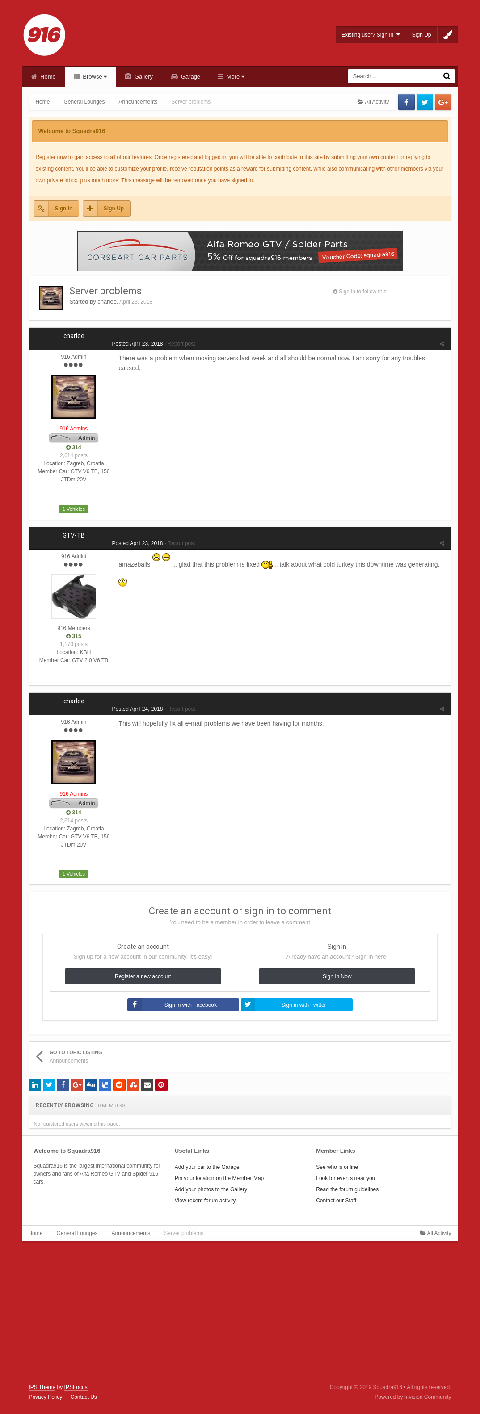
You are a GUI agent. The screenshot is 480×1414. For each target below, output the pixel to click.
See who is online (337, 1167)
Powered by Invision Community (413, 1397)
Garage (189, 76)
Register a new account (143, 976)
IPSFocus (76, 1387)
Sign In (63, 208)
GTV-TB (74, 535)
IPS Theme (42, 1387)
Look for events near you (345, 1178)
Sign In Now (337, 976)
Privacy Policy (45, 1397)
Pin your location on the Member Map (219, 1178)
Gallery (143, 76)
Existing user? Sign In (370, 34)
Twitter (425, 102)
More (234, 76)
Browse (94, 76)
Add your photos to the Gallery (211, 1189)
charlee (107, 301)
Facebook (406, 102)
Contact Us (83, 1397)
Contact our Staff (336, 1200)
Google (443, 102)
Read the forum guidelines (347, 1189)
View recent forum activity (205, 1200)
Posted (137, 344)
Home (46, 76)
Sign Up (421, 35)
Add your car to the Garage (207, 1167)
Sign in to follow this (362, 291)
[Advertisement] (240, 1312)
